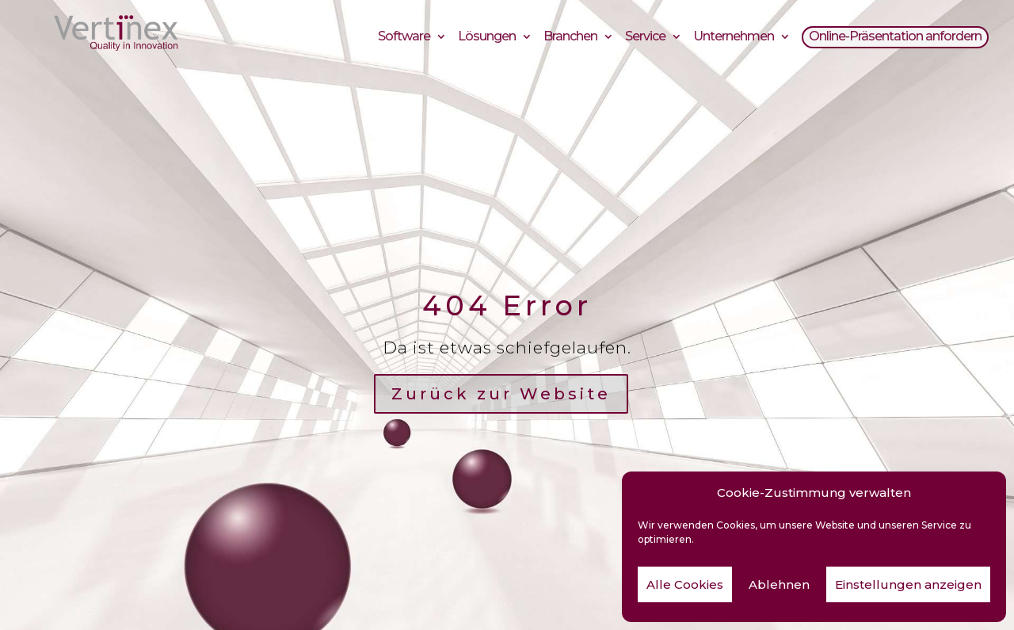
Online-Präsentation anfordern (895, 38)
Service (645, 38)
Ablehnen (779, 584)
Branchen (570, 38)
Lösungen (487, 38)
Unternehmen (733, 38)
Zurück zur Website (501, 393)
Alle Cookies (684, 584)
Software (404, 38)
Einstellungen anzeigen (908, 584)
